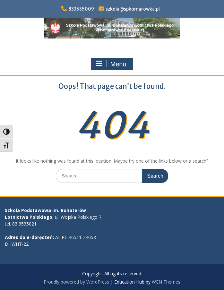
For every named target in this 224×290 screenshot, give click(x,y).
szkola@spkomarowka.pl (133, 9)
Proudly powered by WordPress (76, 282)
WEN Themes (166, 282)
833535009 (81, 9)
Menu (111, 64)
